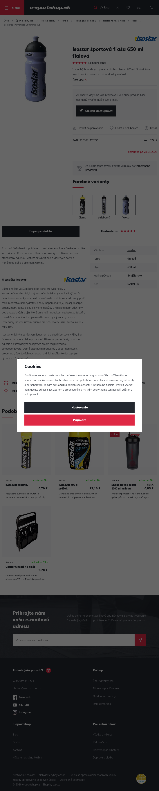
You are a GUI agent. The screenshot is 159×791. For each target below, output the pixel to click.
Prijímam (79, 420)
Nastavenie (79, 407)
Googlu (60, 385)
